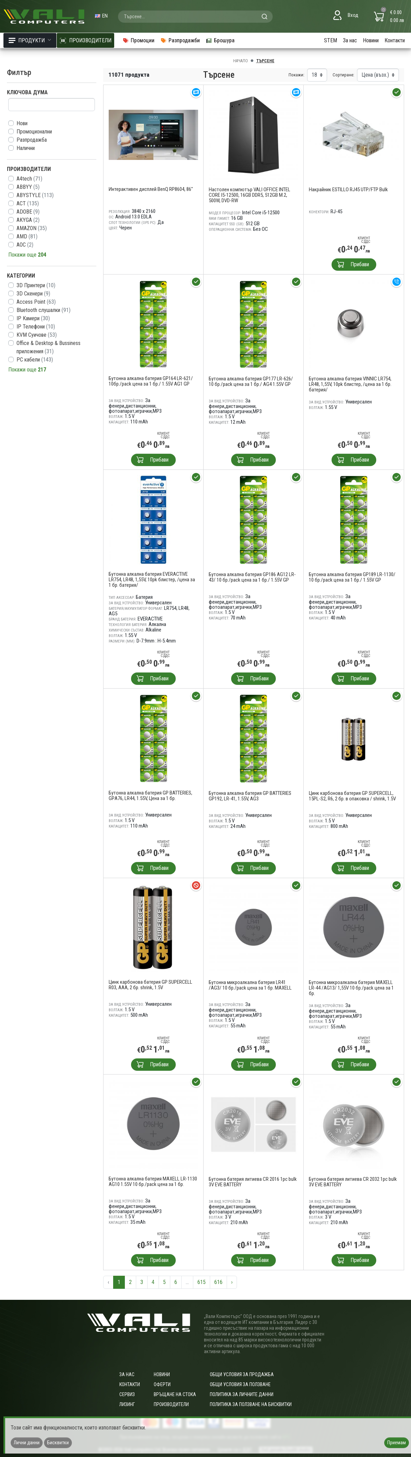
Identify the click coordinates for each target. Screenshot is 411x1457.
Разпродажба (32, 140)
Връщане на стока (175, 1394)
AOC (25, 244)
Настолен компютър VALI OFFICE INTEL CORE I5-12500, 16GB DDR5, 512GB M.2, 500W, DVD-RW (249, 195)
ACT (28, 203)
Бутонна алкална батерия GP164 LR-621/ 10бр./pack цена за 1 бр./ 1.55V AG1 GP (151, 381)
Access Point (36, 302)
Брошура (220, 40)
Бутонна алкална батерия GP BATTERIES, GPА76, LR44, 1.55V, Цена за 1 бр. (150, 795)
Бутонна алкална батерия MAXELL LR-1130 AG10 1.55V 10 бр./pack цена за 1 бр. (153, 1181)
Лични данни (27, 1442)
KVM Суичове (37, 335)
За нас (350, 40)
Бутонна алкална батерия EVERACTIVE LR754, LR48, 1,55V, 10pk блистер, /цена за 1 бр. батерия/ (152, 579)
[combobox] (195, 16)
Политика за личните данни (241, 1394)
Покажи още (27, 254)
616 (218, 1282)
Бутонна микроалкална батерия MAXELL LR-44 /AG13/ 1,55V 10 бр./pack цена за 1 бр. (351, 987)
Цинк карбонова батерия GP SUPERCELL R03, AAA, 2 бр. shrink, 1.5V (150, 985)
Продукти (30, 40)
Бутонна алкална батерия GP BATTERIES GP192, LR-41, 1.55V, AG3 (250, 796)
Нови (22, 123)
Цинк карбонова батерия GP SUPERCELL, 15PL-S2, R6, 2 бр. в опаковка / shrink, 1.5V (352, 796)
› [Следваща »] (231, 1282)
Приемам (396, 1442)
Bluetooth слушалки (44, 310)
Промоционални (34, 131)
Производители (171, 1404)
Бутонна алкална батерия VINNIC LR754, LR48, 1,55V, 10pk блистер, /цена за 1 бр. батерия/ (350, 384)
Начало (240, 60)
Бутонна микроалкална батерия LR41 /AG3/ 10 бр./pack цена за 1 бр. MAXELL (250, 985)
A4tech (29, 178)
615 (201, 1282)
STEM (330, 40)
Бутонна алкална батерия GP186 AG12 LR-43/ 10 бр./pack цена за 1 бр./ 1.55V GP (252, 577)
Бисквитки (58, 1442)
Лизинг (127, 1404)
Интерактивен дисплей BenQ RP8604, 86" (151, 189)
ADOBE (28, 211)
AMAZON (32, 228)
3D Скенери (33, 293)
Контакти (395, 40)
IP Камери (33, 318)
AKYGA (28, 220)
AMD (27, 236)
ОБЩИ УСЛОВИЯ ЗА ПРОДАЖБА (242, 1374)
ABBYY (28, 187)
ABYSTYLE (35, 195)
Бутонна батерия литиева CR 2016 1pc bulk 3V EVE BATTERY (253, 1182)
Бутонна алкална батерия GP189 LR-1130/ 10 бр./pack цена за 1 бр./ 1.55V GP (352, 577)
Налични (26, 148)
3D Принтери (36, 285)
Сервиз (127, 1394)
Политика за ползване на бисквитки (251, 1404)
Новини (371, 40)
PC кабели (35, 359)
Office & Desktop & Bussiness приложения (48, 347)
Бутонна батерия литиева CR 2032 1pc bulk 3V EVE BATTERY (353, 1182)
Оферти (162, 1384)
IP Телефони (36, 326)
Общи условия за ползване (240, 1384)
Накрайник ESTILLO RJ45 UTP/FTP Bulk (348, 189)
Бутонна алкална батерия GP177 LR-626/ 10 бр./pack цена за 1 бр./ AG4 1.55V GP (251, 381)
